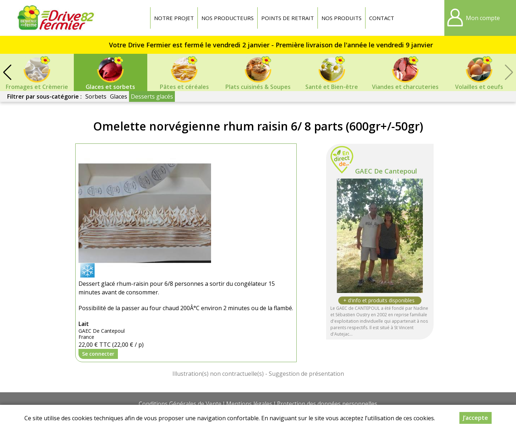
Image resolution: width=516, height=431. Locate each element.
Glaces (118, 96)
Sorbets (95, 96)
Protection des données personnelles (327, 404)
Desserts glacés (152, 96)
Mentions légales (249, 404)
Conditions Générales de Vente (180, 404)
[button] (7, 72)
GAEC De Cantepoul (386, 171)
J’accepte (475, 418)
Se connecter (98, 353)
